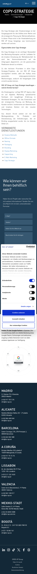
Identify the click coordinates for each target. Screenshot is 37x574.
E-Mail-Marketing (10, 157)
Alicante (8, 409)
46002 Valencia (6, 490)
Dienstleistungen (17, 15)
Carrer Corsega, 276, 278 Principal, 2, (14, 432)
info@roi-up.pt (6, 477)
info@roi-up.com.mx (8, 514)
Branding (7, 148)
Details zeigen (26, 306)
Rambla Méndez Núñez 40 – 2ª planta (14, 413)
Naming (7, 141)
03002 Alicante (6, 415)
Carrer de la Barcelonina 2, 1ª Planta (13, 488)
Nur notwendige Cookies (18, 325)
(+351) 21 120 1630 (8, 474)
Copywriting (8, 154)
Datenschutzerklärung (17, 570)
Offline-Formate (9, 138)
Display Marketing (10, 151)
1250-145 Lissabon (8, 471)
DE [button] (27, 3)
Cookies (17, 565)
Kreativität (28, 15)
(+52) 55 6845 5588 (8, 512)
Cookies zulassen (18, 312)
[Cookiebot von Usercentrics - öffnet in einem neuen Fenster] (26, 247)
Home (7, 15)
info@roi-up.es (6, 402)
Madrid (7, 391)
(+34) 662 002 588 (7, 437)
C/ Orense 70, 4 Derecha (9, 394)
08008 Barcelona (7, 434)
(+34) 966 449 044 (7, 418)
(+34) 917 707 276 (7, 400)
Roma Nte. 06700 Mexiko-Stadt (12, 509)
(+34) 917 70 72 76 (8, 456)
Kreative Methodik (10, 135)
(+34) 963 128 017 (7, 493)
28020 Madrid (6, 396)
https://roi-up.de (17, 562)
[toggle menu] (33, 2)
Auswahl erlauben (18, 319)
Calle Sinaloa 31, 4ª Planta (10, 506)
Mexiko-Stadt (11, 503)
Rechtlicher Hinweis (17, 567)
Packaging (8, 144)
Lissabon (8, 465)
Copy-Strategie (9, 160)
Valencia (8, 484)
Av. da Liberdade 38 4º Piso (11, 469)
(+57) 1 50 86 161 (7, 531)
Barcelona (9, 428)
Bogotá (6, 521)
